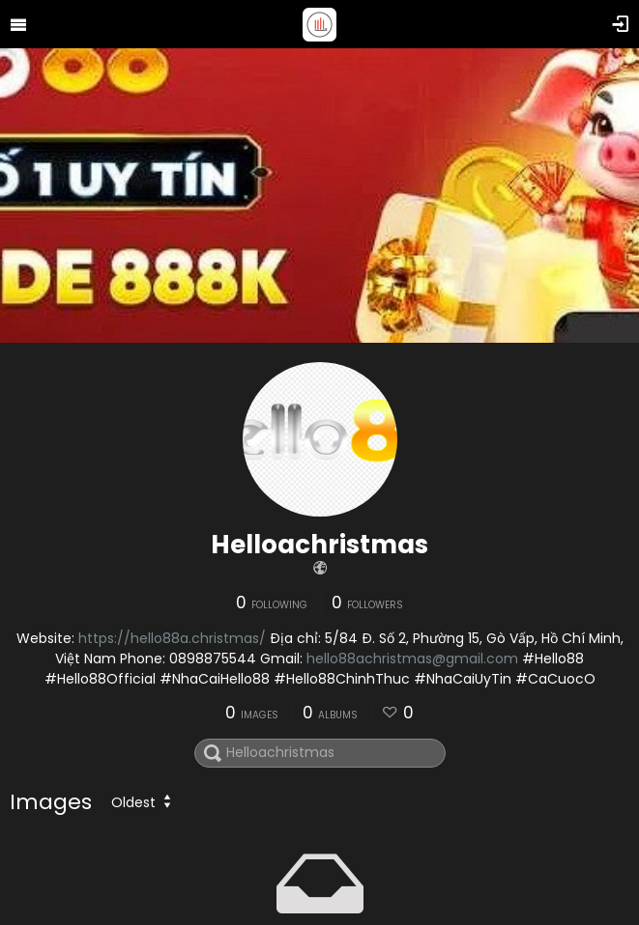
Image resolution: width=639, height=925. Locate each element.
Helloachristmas (319, 544)
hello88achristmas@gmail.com (412, 658)
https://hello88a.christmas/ (172, 638)
